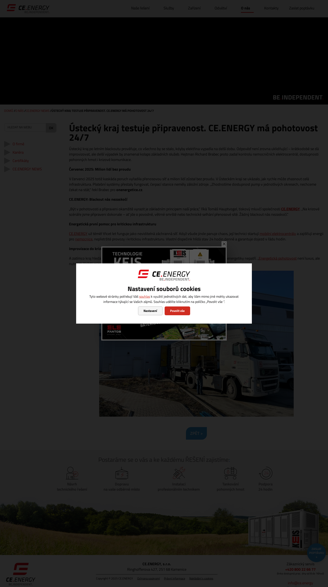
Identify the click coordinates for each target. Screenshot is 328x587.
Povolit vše (177, 310)
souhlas (144, 296)
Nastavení (150, 310)
